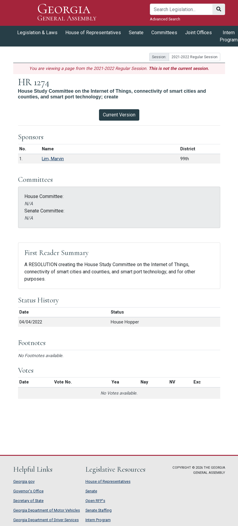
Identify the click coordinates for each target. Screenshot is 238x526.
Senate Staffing (98, 510)
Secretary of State (28, 500)
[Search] (181, 9)
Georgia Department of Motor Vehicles (46, 510)
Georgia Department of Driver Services (46, 520)
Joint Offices (198, 32)
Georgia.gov (24, 481)
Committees (164, 32)
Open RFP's (95, 500)
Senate (136, 32)
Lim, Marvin (53, 158)
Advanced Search (165, 19)
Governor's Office (28, 491)
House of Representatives (93, 32)
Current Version (119, 115)
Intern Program (98, 520)
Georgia (67, 12)
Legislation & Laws (37, 32)
